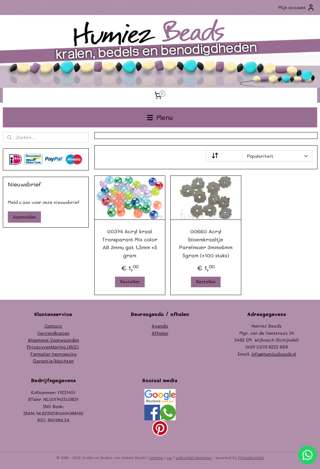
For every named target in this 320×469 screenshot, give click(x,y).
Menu (160, 117)
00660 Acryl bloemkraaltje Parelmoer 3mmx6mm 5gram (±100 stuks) (205, 243)
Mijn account (296, 7)
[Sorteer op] (259, 156)
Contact (53, 326)
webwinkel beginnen (194, 457)
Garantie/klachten (53, 361)
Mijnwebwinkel (251, 457)
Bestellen (129, 281)
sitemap (156, 457)
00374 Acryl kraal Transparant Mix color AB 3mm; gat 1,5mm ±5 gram (129, 243)
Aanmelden (24, 217)
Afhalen (160, 333)
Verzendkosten (53, 333)
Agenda (160, 326)
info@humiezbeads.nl (273, 354)
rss (169, 457)
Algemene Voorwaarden (53, 340)
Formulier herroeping (53, 354)
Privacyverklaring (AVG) (53, 347)
